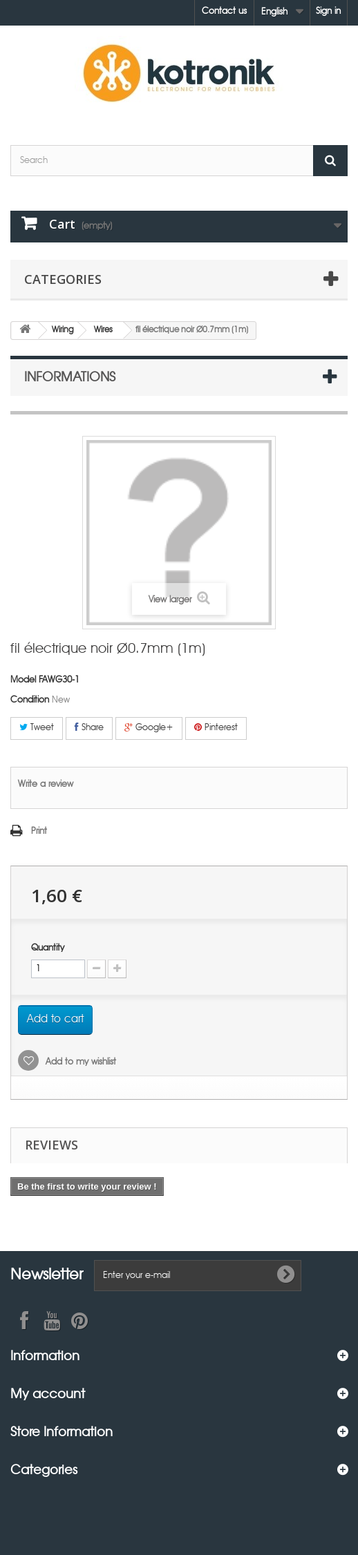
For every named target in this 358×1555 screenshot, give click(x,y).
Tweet (36, 727)
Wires (103, 330)
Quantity (47, 948)
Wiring (63, 330)
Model (23, 680)
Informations (69, 376)
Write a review (45, 784)
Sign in (328, 11)
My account (47, 1393)
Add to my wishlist (79, 1062)
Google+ (148, 727)
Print (39, 831)
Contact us (224, 11)
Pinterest (216, 727)
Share (89, 727)
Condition (29, 700)
